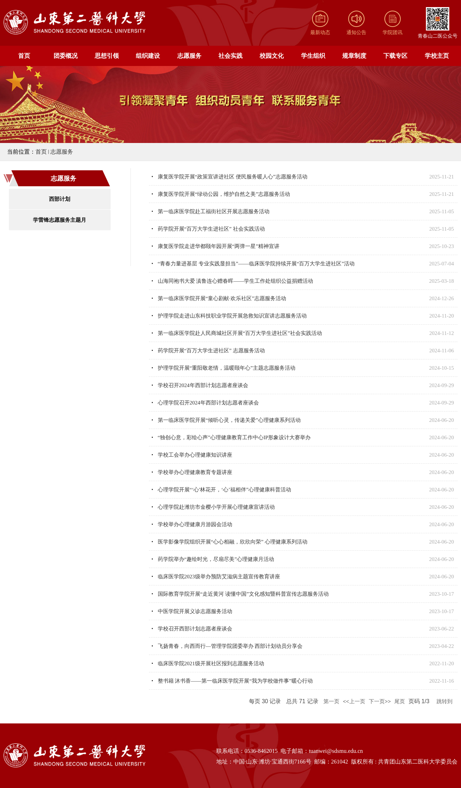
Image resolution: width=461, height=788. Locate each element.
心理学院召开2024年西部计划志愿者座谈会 (208, 403)
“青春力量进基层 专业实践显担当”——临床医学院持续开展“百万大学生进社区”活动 (256, 263)
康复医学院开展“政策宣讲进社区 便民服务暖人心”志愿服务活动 (232, 177)
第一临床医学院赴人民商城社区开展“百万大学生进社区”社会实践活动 (240, 333)
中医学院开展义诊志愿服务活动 (195, 611)
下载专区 (395, 56)
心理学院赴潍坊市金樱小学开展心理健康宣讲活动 (216, 507)
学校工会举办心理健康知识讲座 (195, 455)
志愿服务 (189, 56)
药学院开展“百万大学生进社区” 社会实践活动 (211, 229)
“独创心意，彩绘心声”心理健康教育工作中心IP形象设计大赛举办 (234, 437)
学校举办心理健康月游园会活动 (195, 524)
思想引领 (107, 56)
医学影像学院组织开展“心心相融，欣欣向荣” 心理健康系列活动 (232, 542)
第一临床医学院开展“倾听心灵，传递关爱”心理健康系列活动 (229, 420)
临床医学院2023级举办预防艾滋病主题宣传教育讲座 (219, 576)
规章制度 (354, 56)
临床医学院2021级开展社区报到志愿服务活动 (211, 663)
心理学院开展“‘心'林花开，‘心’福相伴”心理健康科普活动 (224, 489)
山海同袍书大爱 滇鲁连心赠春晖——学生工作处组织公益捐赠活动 (235, 281)
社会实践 (230, 56)
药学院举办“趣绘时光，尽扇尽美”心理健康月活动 (216, 559)
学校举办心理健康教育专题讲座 (195, 472)
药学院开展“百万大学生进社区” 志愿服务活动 (211, 350)
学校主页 (437, 56)
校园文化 (272, 56)
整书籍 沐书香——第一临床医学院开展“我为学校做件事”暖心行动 (235, 681)
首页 (24, 56)
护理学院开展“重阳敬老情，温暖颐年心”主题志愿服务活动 (226, 368)
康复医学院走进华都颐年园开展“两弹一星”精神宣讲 (218, 246)
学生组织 (313, 56)
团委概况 (66, 56)
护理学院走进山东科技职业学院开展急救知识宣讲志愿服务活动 (232, 316)
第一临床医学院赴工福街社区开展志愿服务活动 (214, 211)
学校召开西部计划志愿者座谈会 (195, 629)
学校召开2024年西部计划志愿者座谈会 (203, 385)
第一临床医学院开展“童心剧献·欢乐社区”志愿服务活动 (222, 298)
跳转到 (445, 701)
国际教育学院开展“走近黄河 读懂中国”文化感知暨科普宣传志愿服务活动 (243, 594)
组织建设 (148, 56)
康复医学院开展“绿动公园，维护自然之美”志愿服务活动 (224, 194)
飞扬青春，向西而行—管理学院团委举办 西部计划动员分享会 (230, 646)
